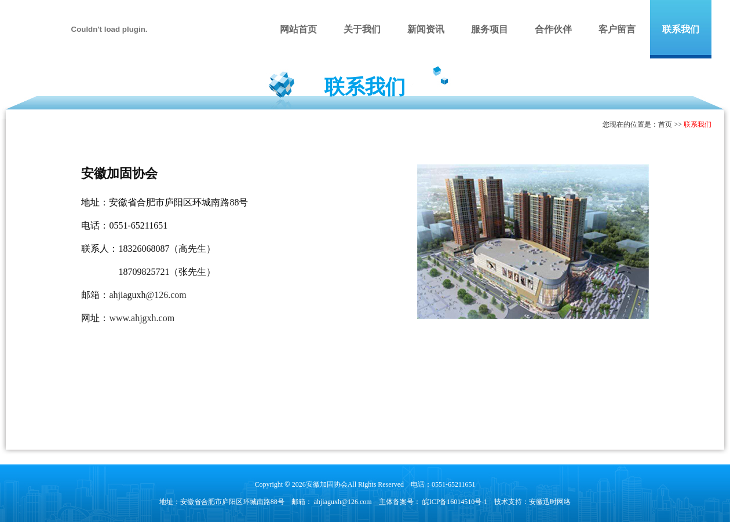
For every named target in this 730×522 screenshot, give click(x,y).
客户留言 (617, 29)
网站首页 (298, 29)
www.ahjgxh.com (141, 318)
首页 (665, 124)
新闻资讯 (425, 29)
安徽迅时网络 (550, 502)
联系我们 (680, 29)
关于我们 (362, 29)
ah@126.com (147, 295)
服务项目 (489, 29)
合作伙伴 (553, 29)
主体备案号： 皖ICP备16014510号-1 (433, 502)
